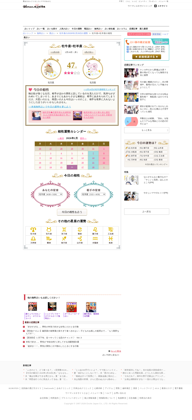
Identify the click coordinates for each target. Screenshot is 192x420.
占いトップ (29, 28)
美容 (135, 388)
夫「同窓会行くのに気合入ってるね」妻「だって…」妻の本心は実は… (57, 379)
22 (104, 162)
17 (51, 162)
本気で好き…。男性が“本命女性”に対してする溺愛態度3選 (52, 342)
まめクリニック (63, 388)
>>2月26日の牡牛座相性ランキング (100, 89)
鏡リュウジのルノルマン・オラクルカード (33, 316)
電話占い (88, 28)
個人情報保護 (90, 398)
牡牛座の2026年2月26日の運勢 (74, 33)
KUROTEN (14, 388)
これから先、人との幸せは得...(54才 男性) (147, 51)
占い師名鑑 (110, 28)
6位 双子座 (144, 152)
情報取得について (107, 398)
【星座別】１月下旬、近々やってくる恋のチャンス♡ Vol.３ (54, 338)
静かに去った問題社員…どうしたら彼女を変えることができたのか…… (155, 373)
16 (40, 162)
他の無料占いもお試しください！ (43, 297)
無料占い (98, 28)
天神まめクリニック (82, 388)
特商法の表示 (146, 398)
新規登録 (157, 34)
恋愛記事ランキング (134, 65)
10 (51, 158)
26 (40, 148)
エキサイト (163, 6)
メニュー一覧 (163, 1)
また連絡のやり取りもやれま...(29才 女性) (147, 47)
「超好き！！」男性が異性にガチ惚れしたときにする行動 (52, 346)
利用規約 (55, 398)
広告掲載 (133, 398)
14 (93, 158)
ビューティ (143, 1)
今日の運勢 (77, 28)
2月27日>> (89, 52)
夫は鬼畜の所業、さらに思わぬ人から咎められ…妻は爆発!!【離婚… (105, 379)
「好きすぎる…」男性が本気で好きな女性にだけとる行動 (52, 327)
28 (61, 148)
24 (51, 167)
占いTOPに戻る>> (110, 355)
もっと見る (116, 351)
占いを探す (52, 28)
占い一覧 (41, 28)
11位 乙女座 (159, 156)
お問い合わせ (120, 393)
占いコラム (122, 28)
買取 (118, 388)
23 (40, 167)
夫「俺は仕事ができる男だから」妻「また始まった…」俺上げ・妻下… (57, 376)
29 (72, 148)
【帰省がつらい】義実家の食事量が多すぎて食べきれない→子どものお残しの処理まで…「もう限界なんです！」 (72, 332)
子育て (121, 1)
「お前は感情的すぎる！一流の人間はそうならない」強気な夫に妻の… (155, 379)
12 (72, 158)
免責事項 (122, 398)
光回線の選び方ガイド (31, 388)
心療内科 (98, 388)
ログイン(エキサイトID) (139, 34)
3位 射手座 (132, 156)
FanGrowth (49, 388)
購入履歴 (144, 28)
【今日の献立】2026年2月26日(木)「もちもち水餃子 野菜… (52, 373)
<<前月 (60, 138)
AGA (157, 388)
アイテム (109, 388)
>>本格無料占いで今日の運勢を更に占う (49, 107)
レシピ (134, 1)
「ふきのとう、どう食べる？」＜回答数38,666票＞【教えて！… (54, 370)
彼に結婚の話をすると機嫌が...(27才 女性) (147, 49)
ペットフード (146, 388)
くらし (128, 1)
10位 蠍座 (158, 152)
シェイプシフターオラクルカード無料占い (52, 316)
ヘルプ (165, 34)
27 (51, 148)
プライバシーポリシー (71, 398)
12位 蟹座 (158, 160)
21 (93, 162)
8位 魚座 (143, 160)
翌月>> (83, 138)
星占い (52, 33)
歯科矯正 (126, 388)
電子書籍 (179, 388)
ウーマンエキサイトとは (76, 393)
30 (83, 148)
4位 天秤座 (132, 160)
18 (61, 162)
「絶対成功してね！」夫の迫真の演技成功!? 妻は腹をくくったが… (153, 370)
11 (61, 158)
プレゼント (153, 1)
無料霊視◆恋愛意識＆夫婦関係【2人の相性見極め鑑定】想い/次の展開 (51, 115)
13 (83, 158)
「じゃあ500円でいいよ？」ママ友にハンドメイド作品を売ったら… (105, 370)
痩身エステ (167, 388)
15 (104, 158)
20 (83, 162)
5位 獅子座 (144, 148)
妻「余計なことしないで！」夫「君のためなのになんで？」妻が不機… (106, 373)
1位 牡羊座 (132, 148)
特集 (126, 172)
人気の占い (64, 28)
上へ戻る (146, 211)
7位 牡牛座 (144, 156)
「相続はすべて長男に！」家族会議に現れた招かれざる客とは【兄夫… (106, 376)
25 (61, 167)
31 (93, 148)
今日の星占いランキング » (156, 164)
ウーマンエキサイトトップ (140, 6)
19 (72, 162)
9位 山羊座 (159, 148)
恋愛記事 (133, 28)
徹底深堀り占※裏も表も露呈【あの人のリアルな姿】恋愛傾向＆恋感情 (92, 115)
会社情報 (44, 398)
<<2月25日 (55, 52)
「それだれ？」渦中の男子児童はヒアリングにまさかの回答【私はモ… (155, 376)
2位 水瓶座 (132, 152)
